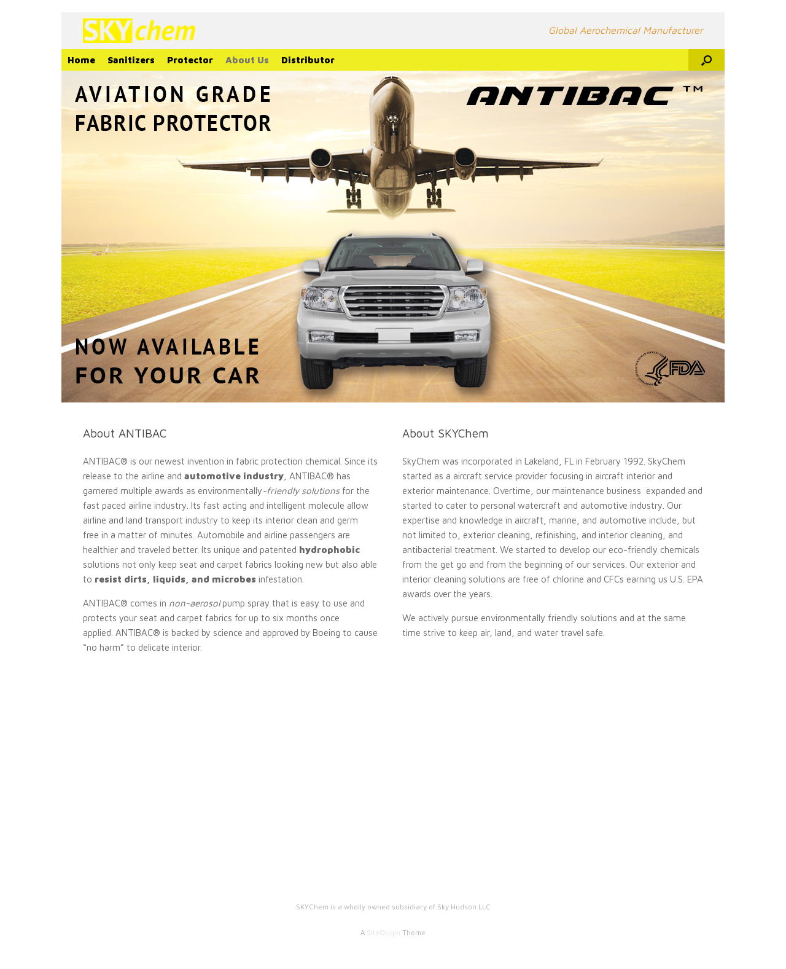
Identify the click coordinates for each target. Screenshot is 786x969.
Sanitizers (131, 60)
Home (81, 60)
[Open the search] (706, 60)
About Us (247, 60)
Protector (190, 60)
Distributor (308, 60)
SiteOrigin (383, 932)
